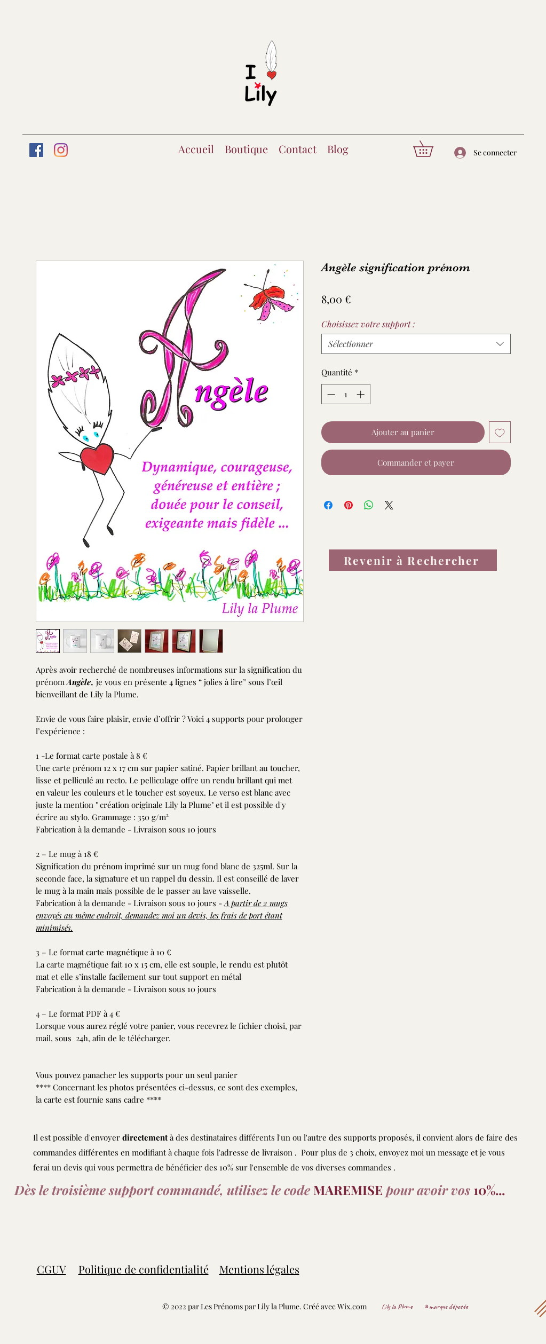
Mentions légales (259, 1269)
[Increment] (361, 394)
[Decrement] (330, 394)
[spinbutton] (345, 394)
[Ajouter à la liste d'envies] (500, 432)
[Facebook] (36, 150)
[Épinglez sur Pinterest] (348, 505)
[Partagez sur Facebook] (328, 505)
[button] (431, 148)
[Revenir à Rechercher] (413, 560)
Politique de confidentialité (143, 1269)
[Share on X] (389, 505)
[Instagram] (61, 150)
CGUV (51, 1269)
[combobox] (416, 344)
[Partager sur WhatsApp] (368, 505)
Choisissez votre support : (368, 323)
